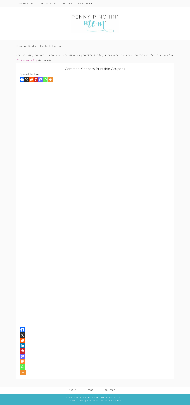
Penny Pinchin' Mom (95, 23)
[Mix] (22, 361)
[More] (50, 79)
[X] (26, 79)
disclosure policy (26, 60)
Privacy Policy (76, 401)
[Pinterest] (36, 79)
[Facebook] (22, 79)
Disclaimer (115, 401)
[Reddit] (31, 79)
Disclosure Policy (97, 401)
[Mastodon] (40, 79)
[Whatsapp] (45, 79)
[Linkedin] (22, 345)
